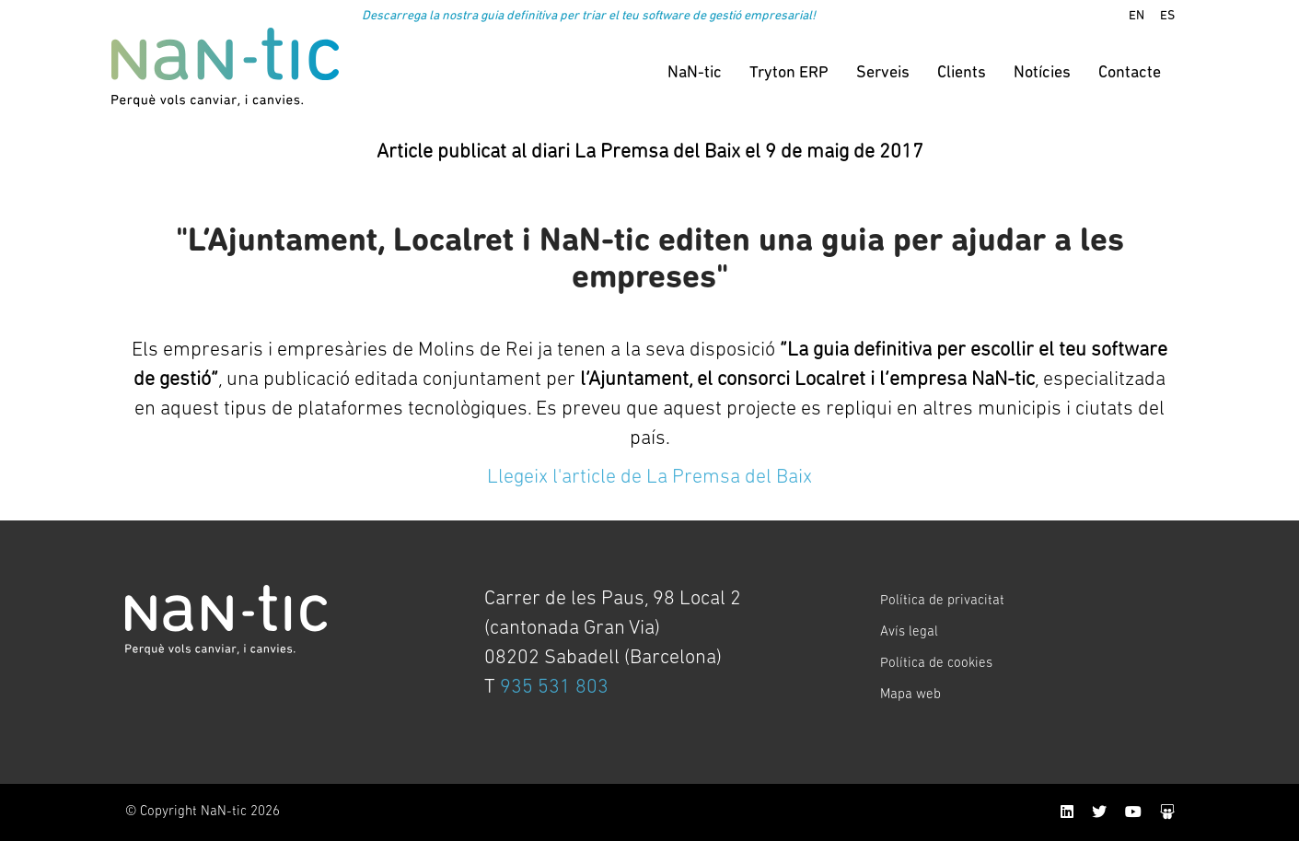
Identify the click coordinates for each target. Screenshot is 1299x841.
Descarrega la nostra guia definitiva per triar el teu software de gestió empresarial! (589, 16)
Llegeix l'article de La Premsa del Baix (648, 477)
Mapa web (910, 695)
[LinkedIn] (1067, 813)
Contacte (1129, 73)
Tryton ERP (789, 73)
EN (1136, 16)
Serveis (883, 73)
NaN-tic (694, 73)
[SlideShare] (1167, 813)
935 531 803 (554, 687)
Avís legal (909, 632)
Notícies (1042, 73)
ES (1167, 16)
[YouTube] (1133, 813)
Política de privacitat (942, 601)
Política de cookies (936, 664)
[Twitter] (1099, 813)
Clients (961, 73)
